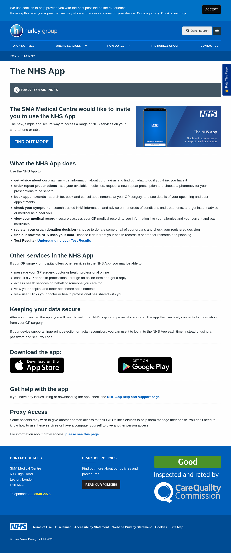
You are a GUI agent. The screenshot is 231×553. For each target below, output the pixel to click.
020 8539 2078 (39, 494)
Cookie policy (148, 13)
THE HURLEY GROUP (165, 45)
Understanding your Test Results (64, 240)
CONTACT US (209, 45)
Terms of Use (42, 527)
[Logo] (33, 31)
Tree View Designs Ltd (29, 539)
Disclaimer (63, 527)
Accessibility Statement (91, 527)
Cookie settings (173, 13)
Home (13, 56)
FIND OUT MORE (31, 141)
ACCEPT (211, 9)
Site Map (177, 527)
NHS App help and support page (133, 397)
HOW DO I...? (116, 45)
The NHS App (28, 56)
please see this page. (82, 434)
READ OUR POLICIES (101, 484)
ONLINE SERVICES (68, 45)
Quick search (197, 30)
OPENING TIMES (23, 45)
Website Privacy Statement (132, 527)
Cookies (161, 527)
